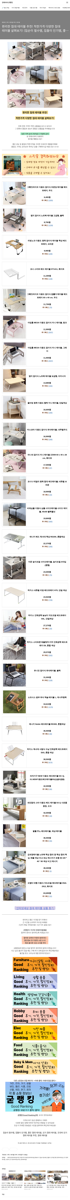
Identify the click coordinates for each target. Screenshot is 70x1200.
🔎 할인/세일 (5, 8)
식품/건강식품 (33, 8)
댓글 (3, 1194)
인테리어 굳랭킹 (7, 2)
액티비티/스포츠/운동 (54, 8)
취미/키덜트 (43, 8)
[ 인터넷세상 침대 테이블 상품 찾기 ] (35, 908)
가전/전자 (24, 8)
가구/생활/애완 (16, 8)
